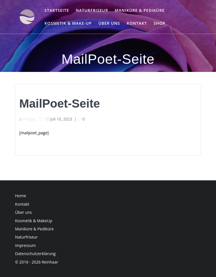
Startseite (56, 10)
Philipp (29, 119)
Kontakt (137, 23)
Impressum (25, 245)
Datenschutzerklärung (35, 253)
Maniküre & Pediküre (140, 10)
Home (20, 195)
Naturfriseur (92, 10)
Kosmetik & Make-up (68, 23)
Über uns (109, 23)
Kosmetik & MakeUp (33, 220)
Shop (159, 23)
